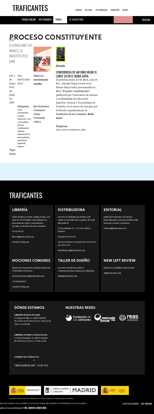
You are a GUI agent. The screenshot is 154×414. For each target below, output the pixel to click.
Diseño (125, 9)
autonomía (22, 140)
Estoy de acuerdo (130, 403)
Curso (12, 153)
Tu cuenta (117, 20)
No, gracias (146, 403)
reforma (20, 131)
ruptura (20, 146)
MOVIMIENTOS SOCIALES (41, 81)
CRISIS (19, 110)
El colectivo (76, 19)
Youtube (110, 20)
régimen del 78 (23, 134)
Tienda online (28, 19)
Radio (59, 19)
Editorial (88, 9)
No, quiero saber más (35, 407)
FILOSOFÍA (60, 65)
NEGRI (58, 130)
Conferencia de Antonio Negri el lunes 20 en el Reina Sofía (76, 74)
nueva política (23, 137)
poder (83, 130)
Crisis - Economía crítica (39, 118)
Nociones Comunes (31, 260)
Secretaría (66, 98)
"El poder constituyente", (75, 91)
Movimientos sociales (22, 114)
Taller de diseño (74, 260)
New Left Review (120, 260)
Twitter (95, 20)
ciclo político (22, 122)
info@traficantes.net (24, 360)
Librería (20, 210)
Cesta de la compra (127, 20)
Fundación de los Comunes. (72, 114)
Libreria (78, 9)
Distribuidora (101, 9)
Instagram (102, 20)
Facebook (88, 20)
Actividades (45, 19)
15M (29, 119)
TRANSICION (21, 119)
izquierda (21, 143)
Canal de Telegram (20, 242)
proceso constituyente (23, 126)
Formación (115, 9)
